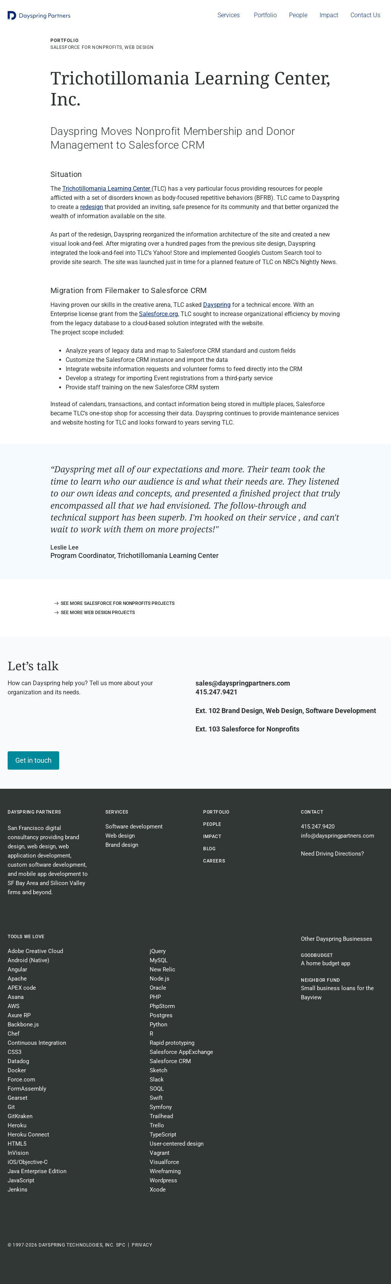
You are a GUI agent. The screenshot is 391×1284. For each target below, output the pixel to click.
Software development (134, 826)
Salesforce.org (158, 314)
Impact (212, 836)
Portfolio (216, 812)
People (212, 824)
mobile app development (49, 874)
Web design (120, 835)
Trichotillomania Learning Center (107, 188)
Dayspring (217, 304)
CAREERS (214, 861)
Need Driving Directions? (332, 853)
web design (41, 846)
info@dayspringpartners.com (337, 835)
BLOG (209, 848)
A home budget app (325, 963)
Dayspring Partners (34, 812)
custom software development (47, 864)
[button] (112, 603)
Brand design (121, 844)
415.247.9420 (317, 826)
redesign (91, 207)
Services (116, 812)
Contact (312, 812)
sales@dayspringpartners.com (243, 683)
